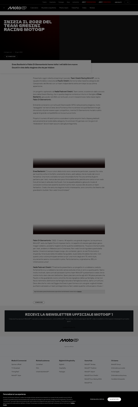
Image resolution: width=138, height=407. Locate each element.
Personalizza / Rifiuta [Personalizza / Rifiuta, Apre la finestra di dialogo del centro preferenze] (97, 399)
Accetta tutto (114, 399)
